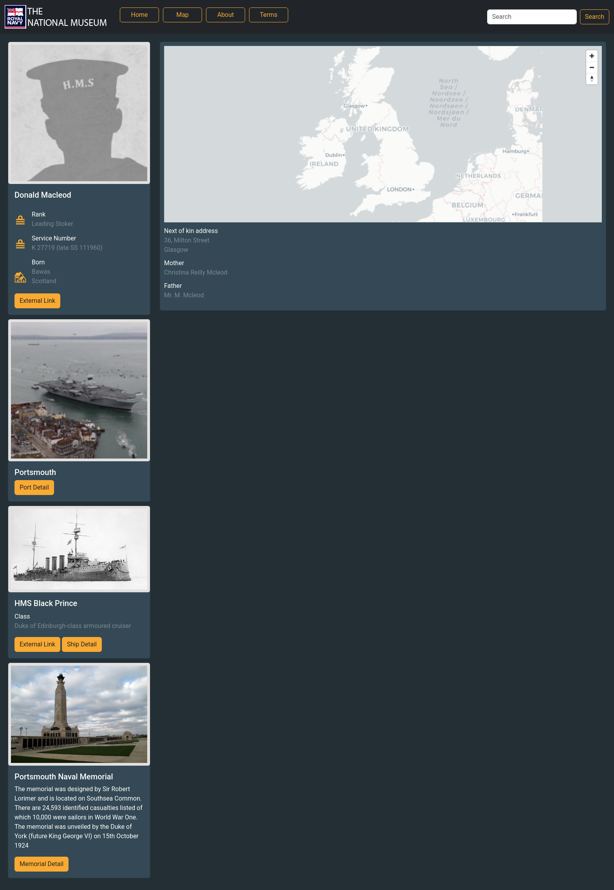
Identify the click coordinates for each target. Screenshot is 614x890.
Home (139, 14)
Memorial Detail (41, 864)
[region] (382, 134)
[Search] (532, 16)
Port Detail (34, 487)
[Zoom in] (592, 56)
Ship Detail (82, 644)
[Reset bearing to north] (592, 78)
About (225, 14)
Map (182, 14)
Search (594, 16)
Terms (269, 14)
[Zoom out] (592, 67)
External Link (37, 300)
